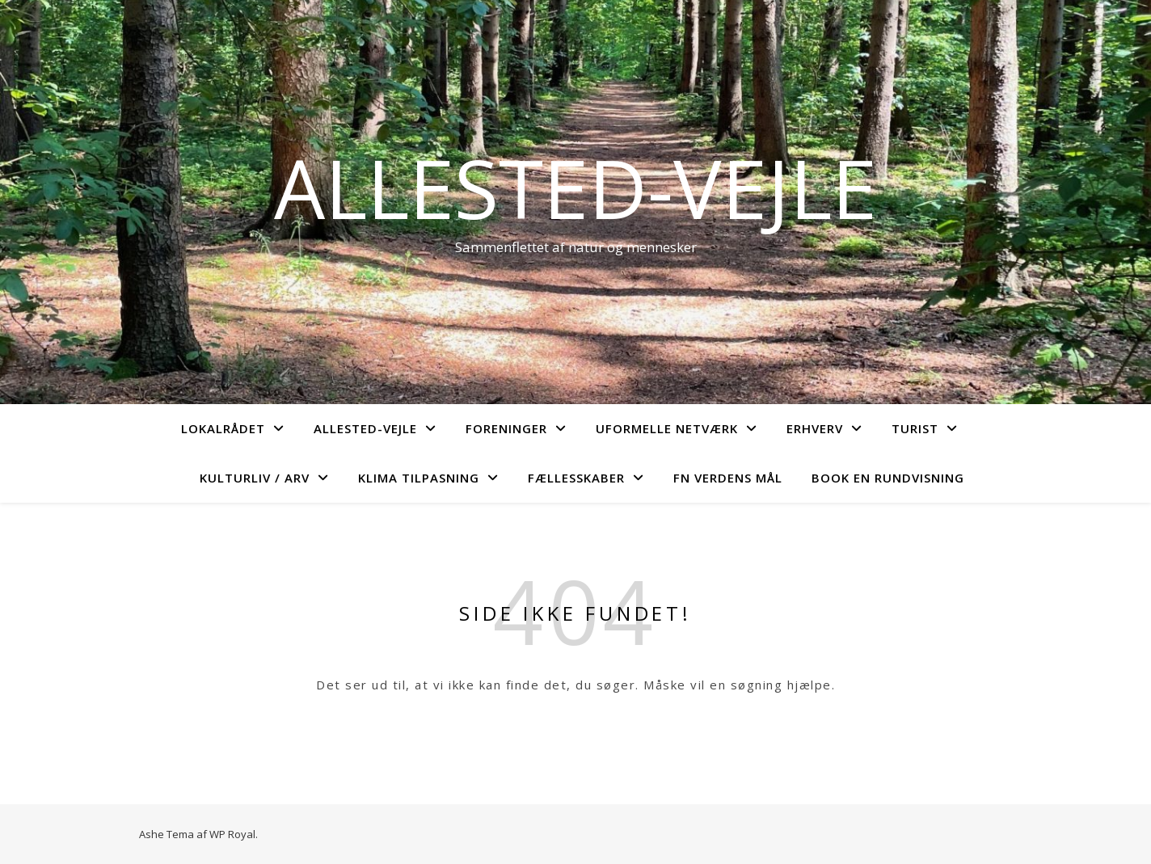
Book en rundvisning (888, 478)
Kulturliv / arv (255, 478)
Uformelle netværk (667, 428)
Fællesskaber (576, 478)
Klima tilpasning (418, 478)
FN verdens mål (727, 478)
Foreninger (506, 428)
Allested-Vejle (575, 187)
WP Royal (232, 834)
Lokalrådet (223, 428)
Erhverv (814, 428)
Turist (915, 428)
